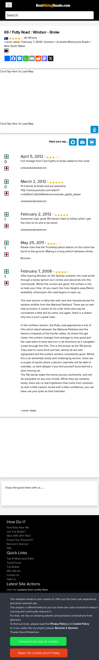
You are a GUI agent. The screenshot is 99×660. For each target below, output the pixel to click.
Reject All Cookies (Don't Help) (38, 653)
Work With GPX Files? (19, 535)
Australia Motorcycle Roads (72, 42)
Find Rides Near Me (18, 527)
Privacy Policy (58, 624)
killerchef (12, 589)
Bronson (26, 258)
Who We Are (14, 571)
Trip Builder (13, 567)
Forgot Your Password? (20, 540)
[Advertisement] (49, 98)
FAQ (9, 548)
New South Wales (14, 46)
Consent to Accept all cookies (38, 641)
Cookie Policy (80, 624)
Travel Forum (14, 562)
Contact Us (13, 575)
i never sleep (12, 42)
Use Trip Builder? (16, 531)
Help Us (11, 579)
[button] (7, 447)
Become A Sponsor (18, 544)
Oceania (49, 42)
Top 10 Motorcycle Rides (20, 558)
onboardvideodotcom (33, 168)
